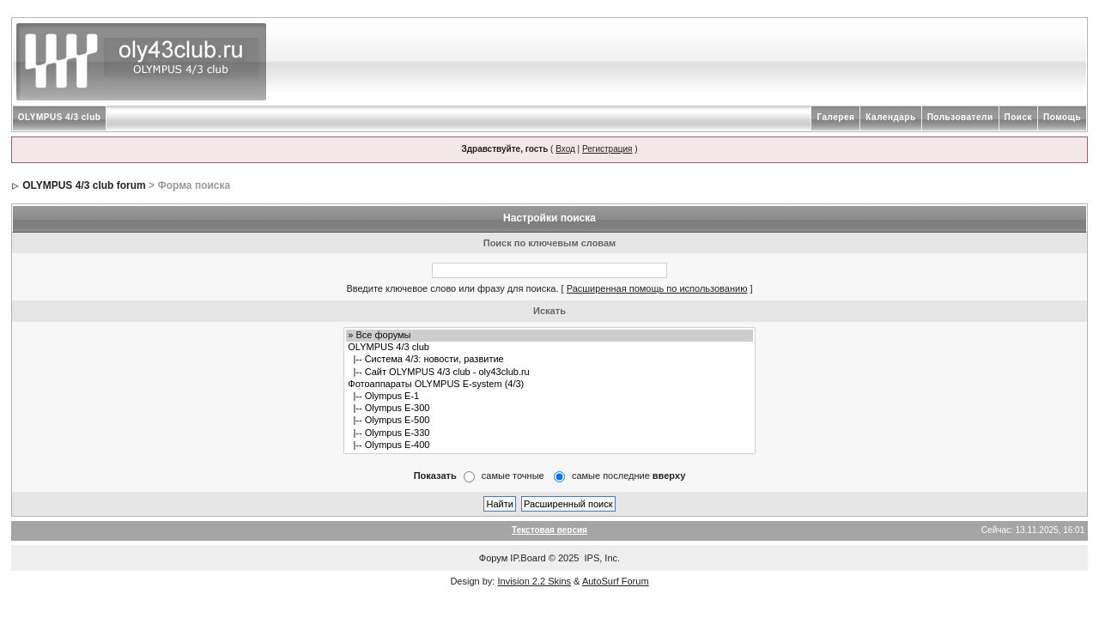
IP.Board (527, 558)
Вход (565, 149)
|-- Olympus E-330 (549, 433)
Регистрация (607, 149)
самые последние (628, 475)
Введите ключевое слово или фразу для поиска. (452, 288)
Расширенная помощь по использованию (657, 288)
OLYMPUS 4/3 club (59, 117)
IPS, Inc (601, 558)
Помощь (1062, 117)
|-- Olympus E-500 (549, 421)
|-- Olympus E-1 (549, 397)
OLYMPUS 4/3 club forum (84, 185)
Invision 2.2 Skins (534, 581)
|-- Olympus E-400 (549, 445)
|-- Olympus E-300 (549, 409)
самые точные (513, 475)
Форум (493, 558)
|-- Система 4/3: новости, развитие (549, 360)
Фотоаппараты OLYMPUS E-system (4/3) (549, 385)
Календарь (890, 117)
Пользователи (960, 117)
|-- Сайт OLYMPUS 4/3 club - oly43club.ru (549, 373)
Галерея (835, 117)
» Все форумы (549, 336)
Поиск (1019, 117)
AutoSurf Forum (615, 581)
